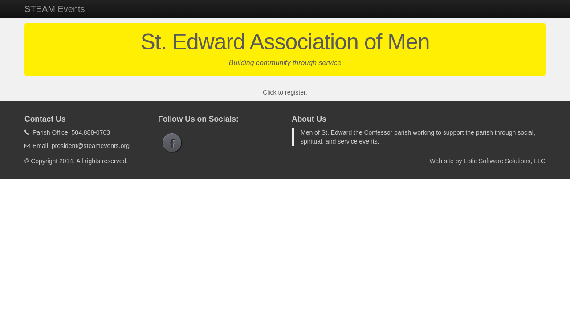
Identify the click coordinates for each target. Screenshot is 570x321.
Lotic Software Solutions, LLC (505, 161)
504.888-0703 (91, 132)
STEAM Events (54, 9)
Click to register (284, 92)
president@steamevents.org (91, 145)
